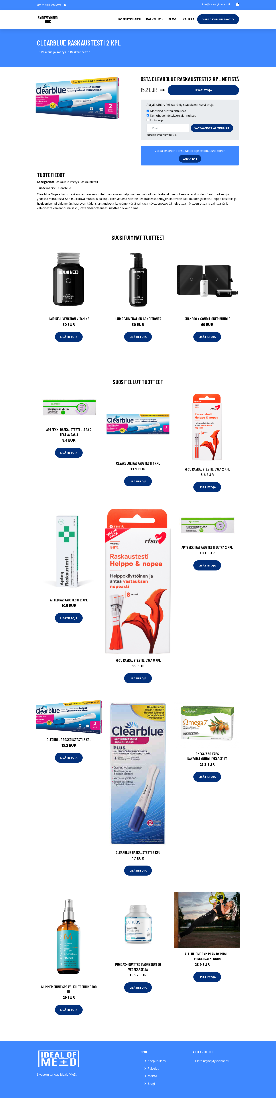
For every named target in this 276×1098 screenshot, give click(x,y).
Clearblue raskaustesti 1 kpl (138, 463)
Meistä (152, 1076)
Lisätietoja (203, 90)
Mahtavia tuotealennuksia (168, 111)
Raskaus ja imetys (53, 52)
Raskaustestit (80, 52)
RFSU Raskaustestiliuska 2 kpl (207, 469)
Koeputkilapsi (129, 19)
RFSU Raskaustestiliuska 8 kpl (138, 660)
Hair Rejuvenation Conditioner (138, 318)
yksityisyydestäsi (167, 134)
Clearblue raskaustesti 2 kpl (69, 739)
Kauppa (188, 19)
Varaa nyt (190, 158)
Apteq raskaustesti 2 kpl (69, 600)
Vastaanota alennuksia (211, 128)
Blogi (172, 19)
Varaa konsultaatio (218, 19)
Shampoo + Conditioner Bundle (207, 318)
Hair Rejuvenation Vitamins (68, 318)
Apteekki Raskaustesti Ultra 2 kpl (207, 547)
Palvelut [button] (153, 19)
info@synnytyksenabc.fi (216, 4)
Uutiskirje (156, 120)
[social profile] (65, 4)
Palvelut (153, 1069)
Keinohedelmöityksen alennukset (173, 116)
